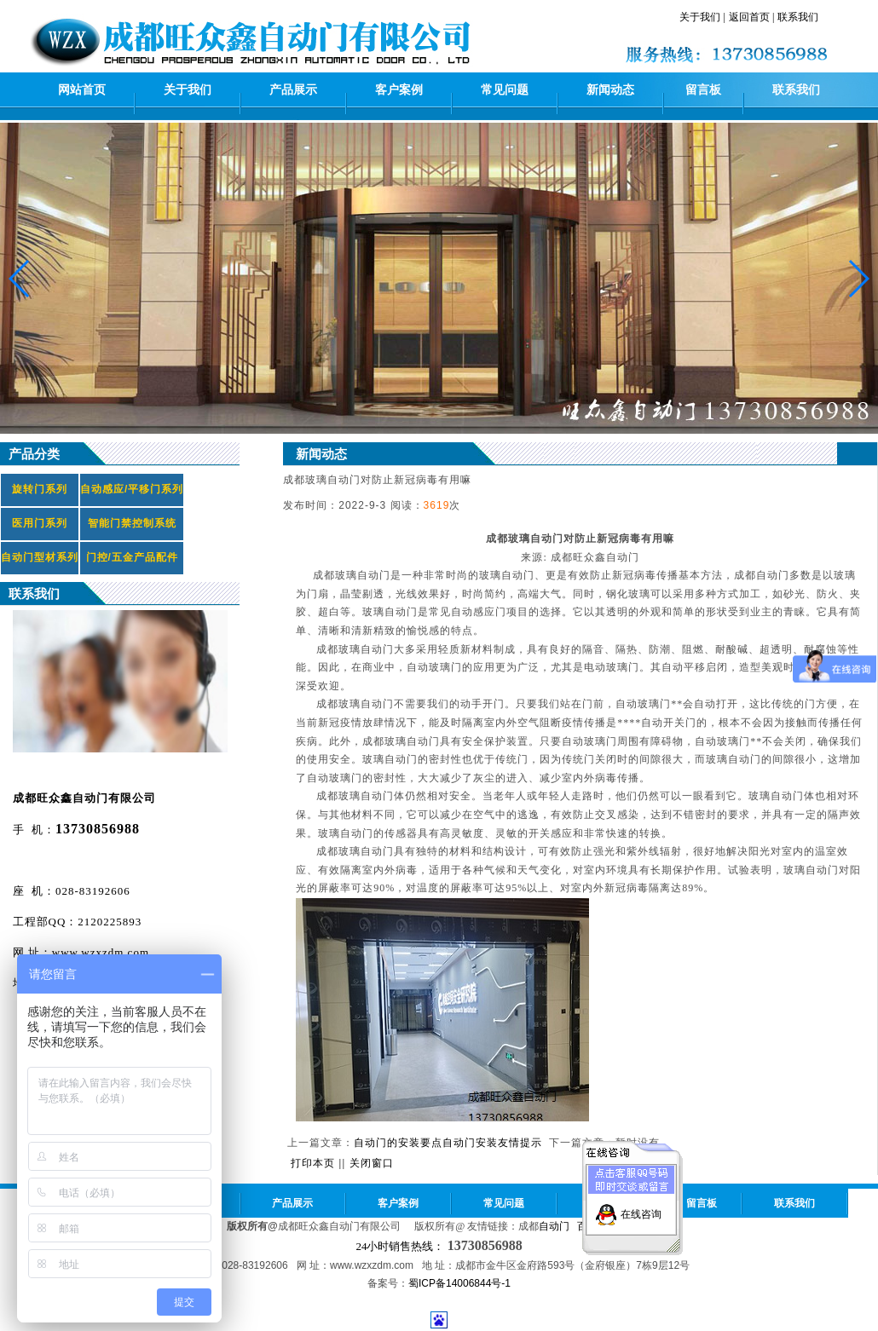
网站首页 (82, 90)
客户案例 (399, 90)
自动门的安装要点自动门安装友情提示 (448, 1143)
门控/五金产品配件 (132, 557)
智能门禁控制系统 (132, 523)
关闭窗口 (371, 1163)
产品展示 (293, 90)
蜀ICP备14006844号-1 (459, 1283)
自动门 (554, 1226)
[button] (857, 278)
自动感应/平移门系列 (131, 489)
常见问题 (505, 90)
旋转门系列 (39, 489)
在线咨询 (641, 1207)
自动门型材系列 (39, 557)
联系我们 (797, 17)
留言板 (703, 90)
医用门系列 (39, 523)
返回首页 (749, 17)
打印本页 (313, 1163)
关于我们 (699, 17)
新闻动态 (610, 90)
